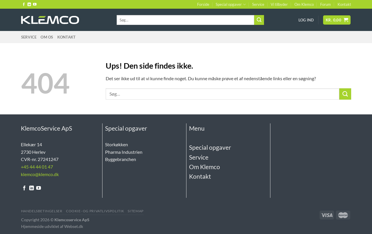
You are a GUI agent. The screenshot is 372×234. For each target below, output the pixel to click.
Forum (325, 4)
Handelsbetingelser (42, 211)
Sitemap (135, 211)
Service (258, 4)
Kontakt (344, 4)
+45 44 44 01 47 (37, 166)
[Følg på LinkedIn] (29, 5)
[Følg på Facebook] (23, 5)
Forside (203, 4)
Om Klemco (304, 4)
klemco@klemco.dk (40, 174)
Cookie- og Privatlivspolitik (95, 211)
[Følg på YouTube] (34, 5)
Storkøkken (116, 144)
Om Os (47, 37)
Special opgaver (230, 4)
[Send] (259, 20)
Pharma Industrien (123, 152)
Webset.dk (73, 226)
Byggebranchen (120, 159)
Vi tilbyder (279, 4)
